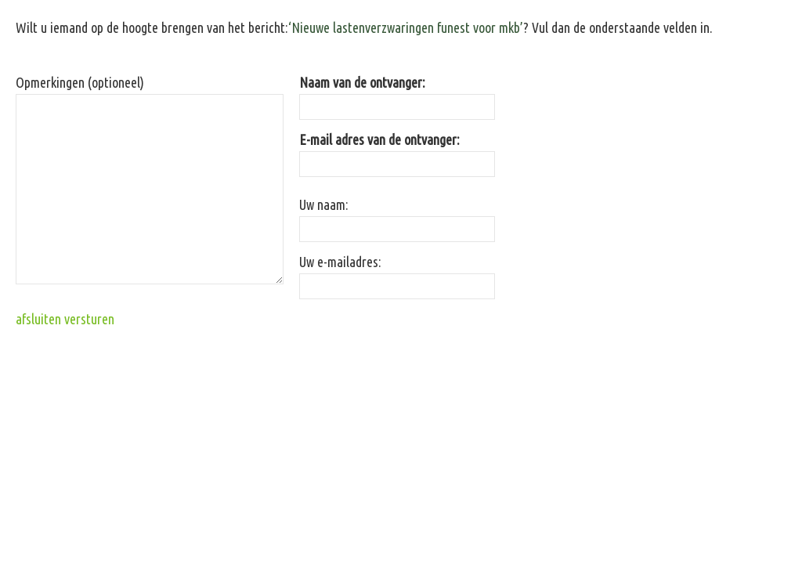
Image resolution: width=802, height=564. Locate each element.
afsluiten (38, 319)
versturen (89, 319)
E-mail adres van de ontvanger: (379, 139)
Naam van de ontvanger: (362, 82)
